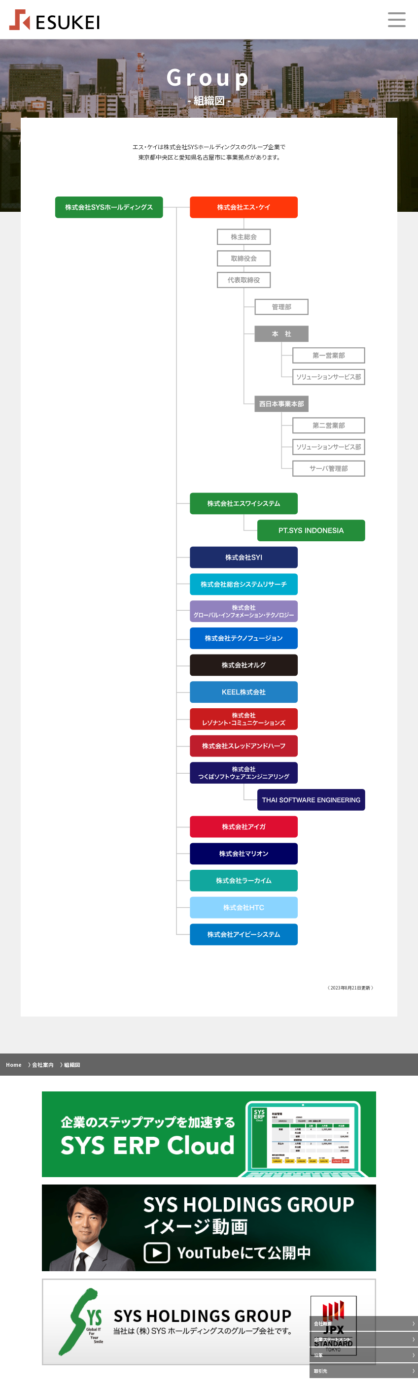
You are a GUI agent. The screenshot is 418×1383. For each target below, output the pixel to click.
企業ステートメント (332, 1339)
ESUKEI (54, 19)
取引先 (320, 1371)
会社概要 (323, 1323)
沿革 (318, 1355)
